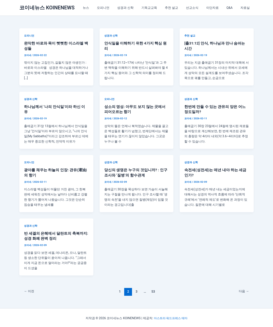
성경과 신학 (135, 8)
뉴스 (99, 8)
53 (153, 290)
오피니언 (115, 8)
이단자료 (216, 8)
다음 (243, 290)
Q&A (232, 8)
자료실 (246, 8)
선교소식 (197, 8)
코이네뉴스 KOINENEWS (47, 8)
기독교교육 (158, 8)
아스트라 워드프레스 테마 (171, 317)
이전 (29, 290)
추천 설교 (178, 8)
